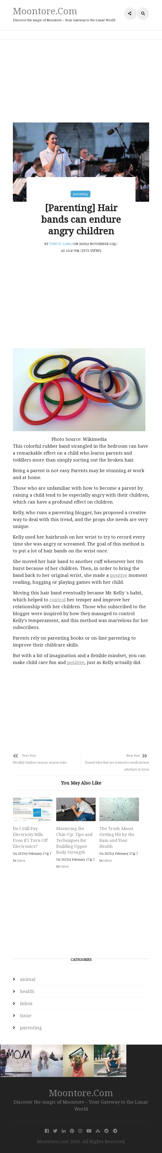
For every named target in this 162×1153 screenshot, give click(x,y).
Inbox (21, 860)
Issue (25, 1015)
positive (118, 575)
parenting (80, 194)
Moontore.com (45, 10)
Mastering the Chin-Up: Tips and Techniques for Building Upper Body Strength (74, 840)
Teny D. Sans (60, 244)
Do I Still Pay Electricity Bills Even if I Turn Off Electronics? (30, 837)
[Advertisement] (81, 81)
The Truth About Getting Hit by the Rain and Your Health (117, 837)
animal (27, 979)
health (27, 991)
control (58, 600)
